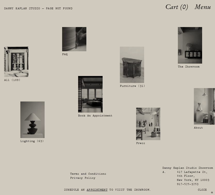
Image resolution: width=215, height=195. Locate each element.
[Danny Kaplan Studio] (6, 7)
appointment (97, 189)
